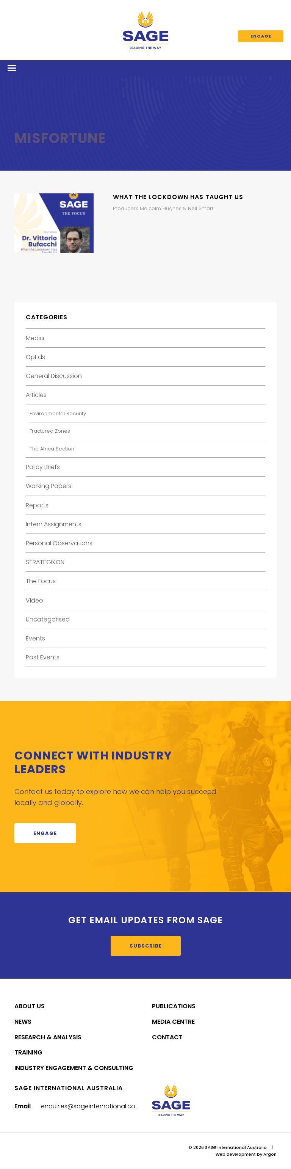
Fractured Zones (50, 431)
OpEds (35, 357)
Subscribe (146, 945)
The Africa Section (52, 448)
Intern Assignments (53, 524)
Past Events (42, 657)
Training (28, 1052)
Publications (174, 1006)
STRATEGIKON (45, 562)
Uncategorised (48, 619)
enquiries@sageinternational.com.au (95, 1106)
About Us (29, 1006)
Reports (37, 505)
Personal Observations (59, 543)
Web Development (236, 1154)
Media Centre (173, 1021)
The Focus (41, 581)
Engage (260, 36)
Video (34, 600)
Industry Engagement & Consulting (73, 1068)
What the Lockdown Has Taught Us (178, 197)
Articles (36, 395)
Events (35, 638)
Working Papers (48, 486)
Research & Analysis (47, 1037)
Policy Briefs (43, 467)
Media (35, 338)
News (22, 1021)
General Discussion (54, 376)
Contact (167, 1037)
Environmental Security (58, 413)
